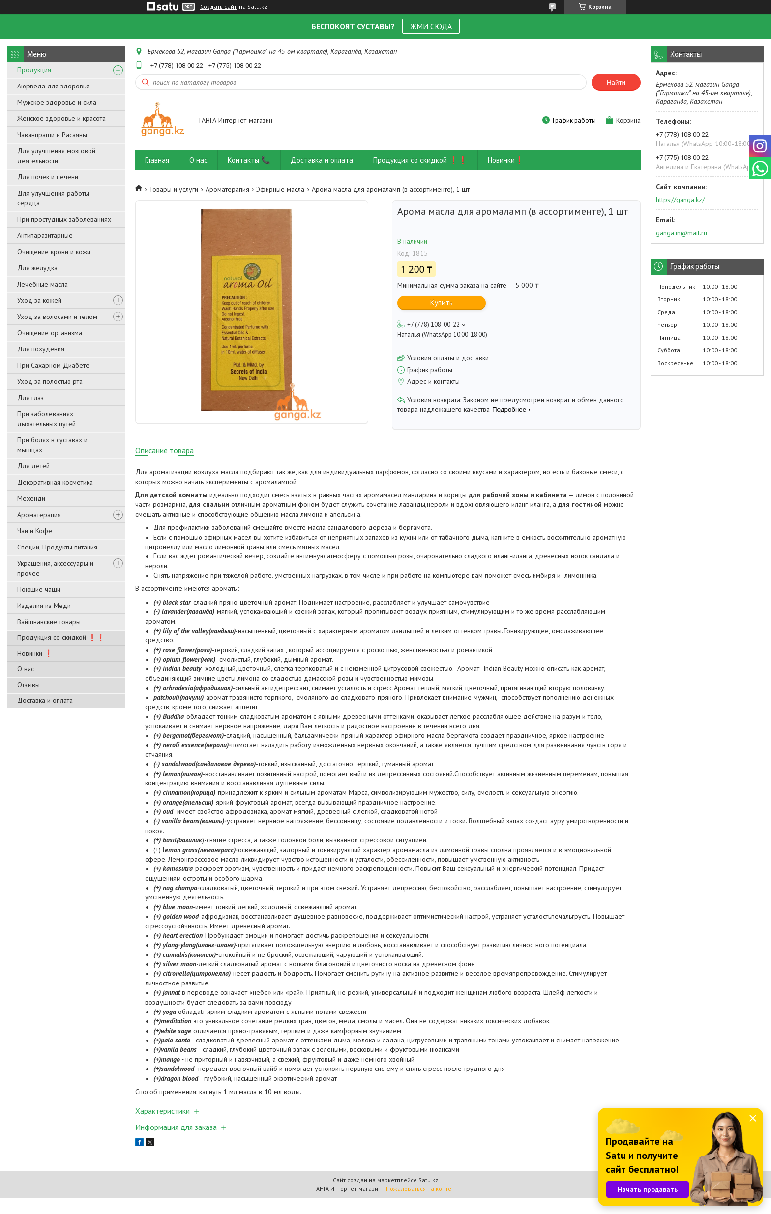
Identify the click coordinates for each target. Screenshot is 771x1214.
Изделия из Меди (44, 605)
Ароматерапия (39, 514)
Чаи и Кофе (34, 530)
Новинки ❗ (35, 653)
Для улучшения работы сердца (53, 198)
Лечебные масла (42, 284)
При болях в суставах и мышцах (52, 444)
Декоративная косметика (55, 482)
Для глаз (30, 397)
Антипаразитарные (45, 235)
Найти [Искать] (616, 82)
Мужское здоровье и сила (56, 102)
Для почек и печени (47, 177)
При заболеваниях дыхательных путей (46, 418)
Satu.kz (428, 1195)
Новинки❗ (506, 160)
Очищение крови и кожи (53, 251)
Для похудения (40, 349)
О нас (25, 669)
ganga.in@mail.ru (681, 233)
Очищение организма (49, 332)
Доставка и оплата (45, 700)
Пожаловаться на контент (421, 1204)
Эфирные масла (280, 189)
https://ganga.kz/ (680, 199)
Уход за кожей (39, 300)
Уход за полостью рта (50, 381)
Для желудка (37, 267)
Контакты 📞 (249, 160)
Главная (157, 160)
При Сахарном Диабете (53, 365)
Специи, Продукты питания (57, 547)
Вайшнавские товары (49, 621)
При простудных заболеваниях (64, 219)
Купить (441, 302)
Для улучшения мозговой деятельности (56, 155)
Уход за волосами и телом (57, 316)
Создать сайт (218, 6)
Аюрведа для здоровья (53, 86)
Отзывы (28, 684)
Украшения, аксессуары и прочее (55, 568)
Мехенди (31, 498)
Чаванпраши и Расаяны (52, 134)
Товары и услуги (173, 189)
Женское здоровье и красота (61, 118)
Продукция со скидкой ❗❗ (61, 637)
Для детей (33, 466)
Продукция (34, 69)
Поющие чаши (38, 589)
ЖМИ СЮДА (431, 26)
